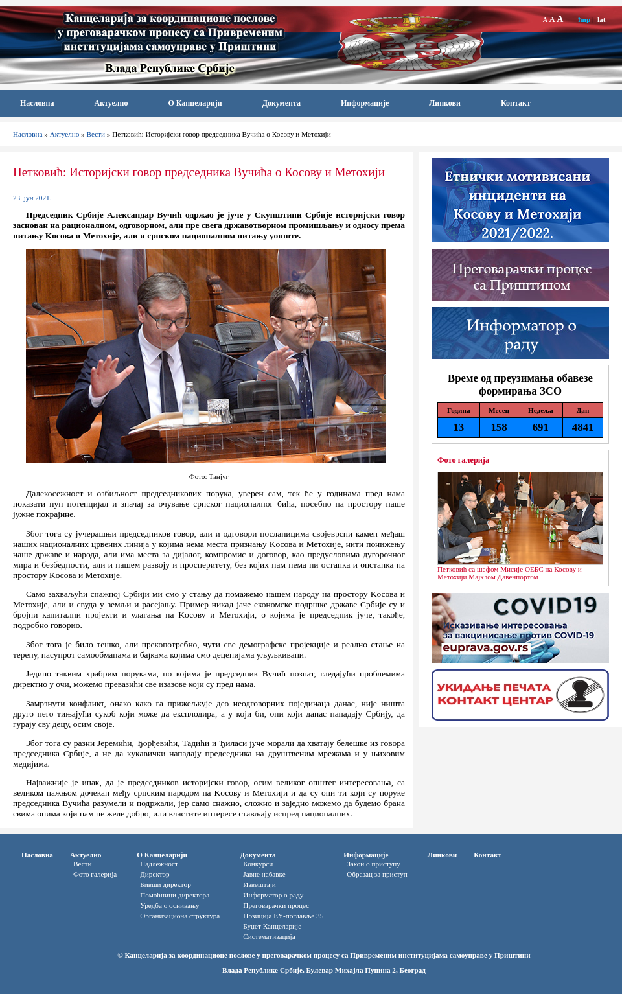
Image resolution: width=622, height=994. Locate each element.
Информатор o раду (273, 895)
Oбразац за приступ (377, 874)
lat (601, 19)
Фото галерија (463, 460)
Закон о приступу (373, 864)
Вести (96, 134)
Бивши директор (165, 884)
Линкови (445, 103)
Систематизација (269, 936)
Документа (281, 103)
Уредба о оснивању (169, 905)
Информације (365, 103)
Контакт (516, 103)
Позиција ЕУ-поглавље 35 (283, 915)
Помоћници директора (174, 895)
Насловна (37, 103)
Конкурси (258, 864)
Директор (154, 874)
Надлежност (159, 864)
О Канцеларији (195, 103)
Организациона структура (180, 915)
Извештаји (259, 884)
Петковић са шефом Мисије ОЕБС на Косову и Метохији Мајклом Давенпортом (509, 573)
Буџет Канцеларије (272, 926)
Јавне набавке (264, 874)
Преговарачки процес (276, 905)
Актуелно (111, 103)
